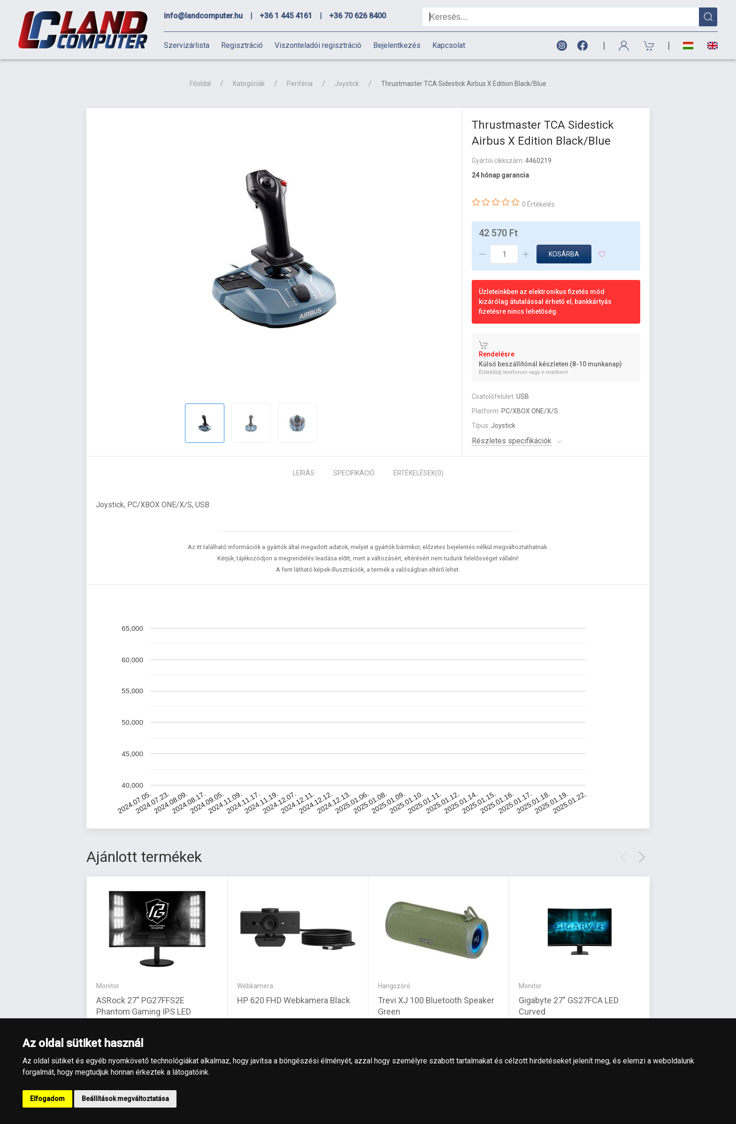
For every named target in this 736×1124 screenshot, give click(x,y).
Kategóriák (249, 83)
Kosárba (564, 254)
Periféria (300, 83)
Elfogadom (47, 1098)
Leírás (303, 473)
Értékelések (418, 473)
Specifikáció (354, 473)
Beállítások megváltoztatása (125, 1098)
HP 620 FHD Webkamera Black (293, 1000)
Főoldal (200, 83)
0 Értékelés (538, 204)
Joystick (347, 83)
